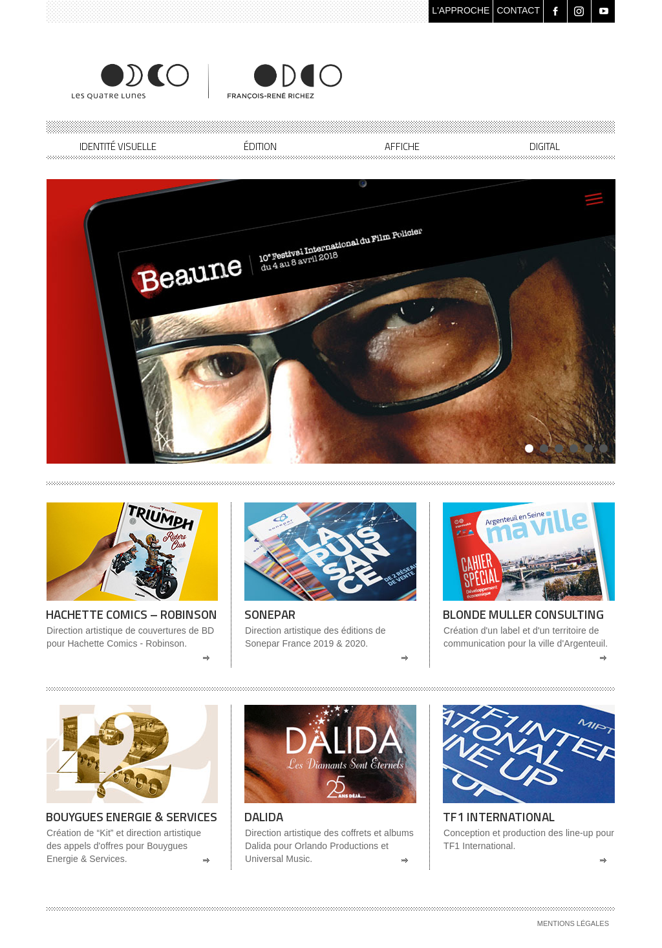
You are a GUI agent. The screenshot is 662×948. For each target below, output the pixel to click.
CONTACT (518, 10)
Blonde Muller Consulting (523, 614)
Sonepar (269, 614)
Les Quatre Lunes (208, 81)
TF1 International (499, 816)
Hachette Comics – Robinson (131, 614)
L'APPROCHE (460, 10)
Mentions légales (573, 923)
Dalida (263, 816)
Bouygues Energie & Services (131, 816)
